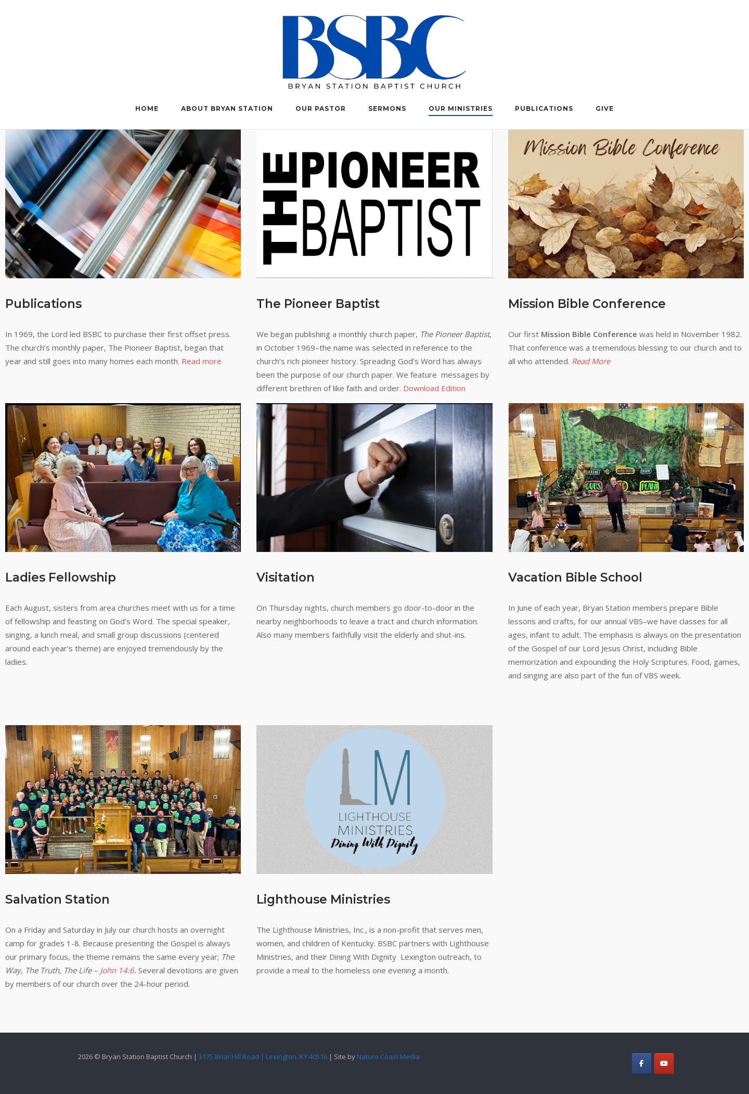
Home (147, 108)
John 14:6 (117, 970)
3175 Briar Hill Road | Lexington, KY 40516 (263, 1056)
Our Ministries (461, 108)
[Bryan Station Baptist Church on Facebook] (641, 1063)
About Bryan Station (227, 108)
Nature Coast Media (388, 1056)
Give (605, 108)
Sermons (387, 108)
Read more (202, 361)
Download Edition (434, 388)
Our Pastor (320, 108)
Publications (544, 108)
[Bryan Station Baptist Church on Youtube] (664, 1063)
